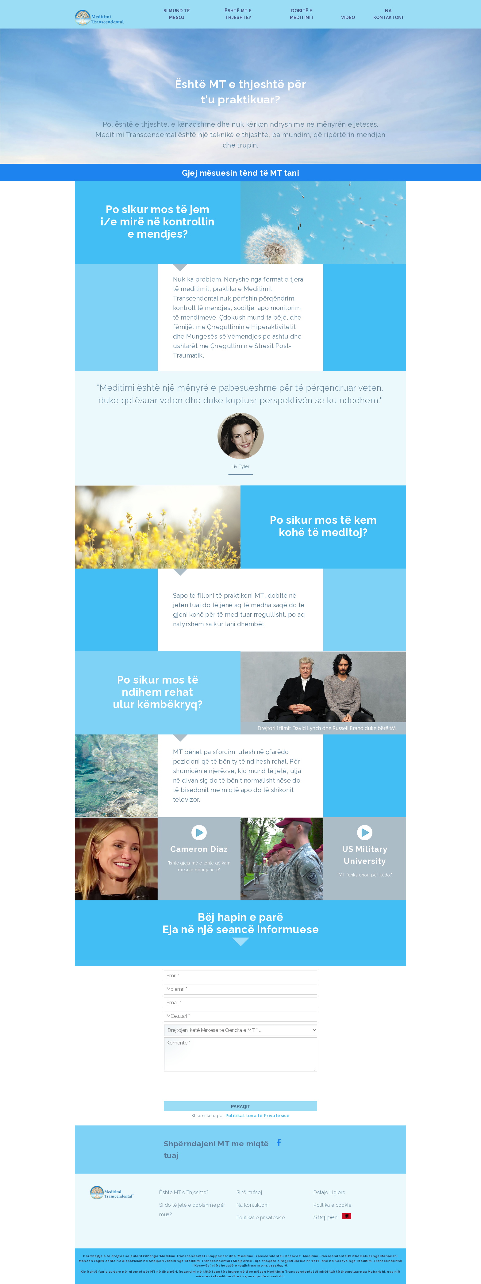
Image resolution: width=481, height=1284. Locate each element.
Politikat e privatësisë (261, 1218)
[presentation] (210, 1086)
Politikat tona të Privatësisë (257, 1115)
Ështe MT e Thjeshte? (184, 1192)
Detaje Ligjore (329, 1192)
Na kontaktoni (252, 1205)
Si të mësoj (249, 1192)
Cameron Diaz (199, 849)
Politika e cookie (332, 1205)
